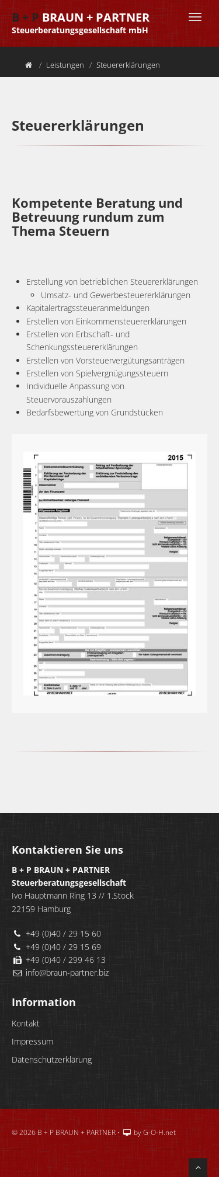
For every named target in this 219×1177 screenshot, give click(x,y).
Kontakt (26, 1023)
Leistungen (65, 65)
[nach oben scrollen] (198, 1167)
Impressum (32, 1041)
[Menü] (195, 17)
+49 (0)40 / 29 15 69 (63, 946)
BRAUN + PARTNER (81, 14)
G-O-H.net (159, 1132)
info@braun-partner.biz (67, 972)
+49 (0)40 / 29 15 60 (63, 933)
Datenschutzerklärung (52, 1059)
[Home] (28, 65)
